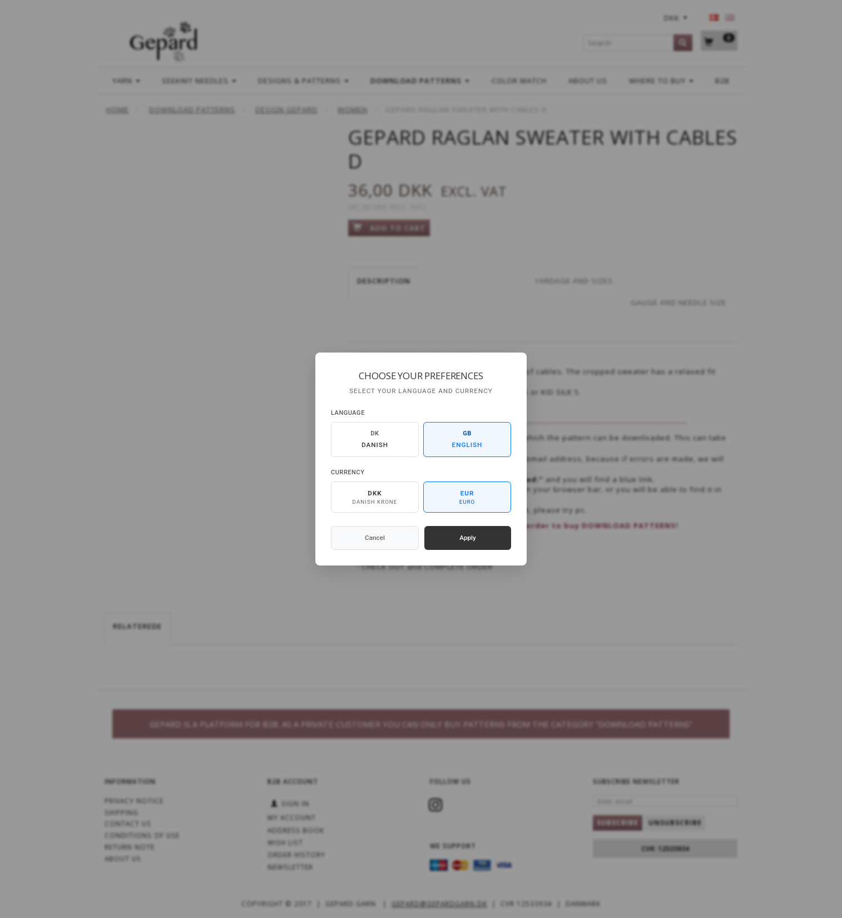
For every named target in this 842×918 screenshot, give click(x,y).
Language (348, 412)
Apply (467, 538)
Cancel (375, 538)
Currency (347, 472)
